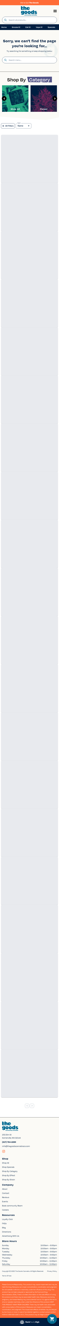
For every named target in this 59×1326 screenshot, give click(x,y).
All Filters (8, 125)
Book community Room (12, 1205)
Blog (4, 1227)
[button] (55, 11)
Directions (6, 1232)
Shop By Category (10, 1171)
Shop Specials (8, 1167)
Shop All (15, 109)
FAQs (4, 1223)
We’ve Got (29, 2)
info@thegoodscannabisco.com (16, 1146)
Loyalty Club (7, 1219)
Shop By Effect (8, 1175)
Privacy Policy (52, 1271)
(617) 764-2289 (9, 1142)
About (4, 1189)
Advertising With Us (10, 1236)
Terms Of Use (6, 1276)
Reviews (5, 1197)
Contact (5, 1193)
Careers (5, 1210)
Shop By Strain (8, 1179)
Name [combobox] (20, 126)
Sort (19, 123)
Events (5, 1201)
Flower (43, 109)
